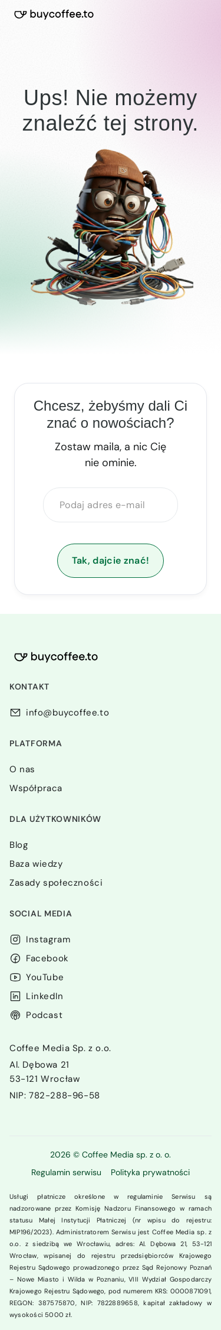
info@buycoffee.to (67, 712)
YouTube (45, 977)
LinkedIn (45, 996)
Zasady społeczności (56, 883)
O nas (22, 769)
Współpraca (35, 788)
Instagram (48, 939)
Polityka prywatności (150, 1172)
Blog (18, 845)
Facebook (47, 958)
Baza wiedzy (36, 864)
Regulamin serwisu (66, 1172)
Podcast (44, 1015)
